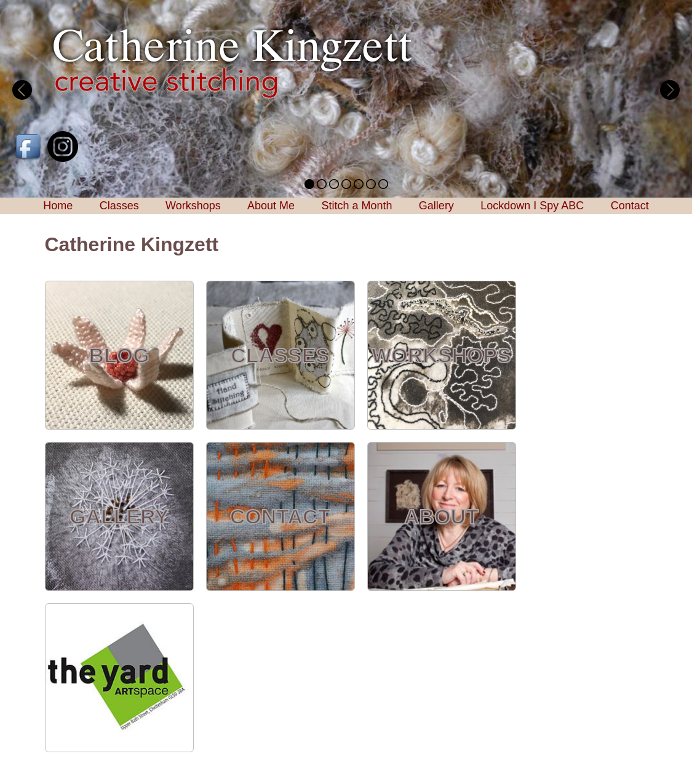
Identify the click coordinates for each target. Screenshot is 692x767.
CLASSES (280, 355)
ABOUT (441, 516)
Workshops (193, 205)
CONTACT (280, 516)
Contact (630, 205)
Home (58, 205)
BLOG (119, 355)
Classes (119, 205)
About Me (271, 205)
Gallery (436, 205)
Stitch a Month (356, 205)
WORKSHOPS (441, 355)
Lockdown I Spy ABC (532, 205)
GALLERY (119, 516)
